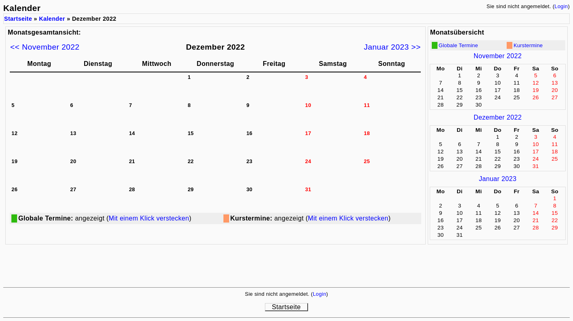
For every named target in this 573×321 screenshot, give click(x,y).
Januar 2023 (497, 178)
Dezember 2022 (498, 117)
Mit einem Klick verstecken (149, 218)
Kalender (52, 18)
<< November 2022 (44, 47)
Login (561, 6)
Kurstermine (528, 45)
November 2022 (498, 55)
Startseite (18, 18)
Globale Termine (458, 45)
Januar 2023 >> (392, 47)
